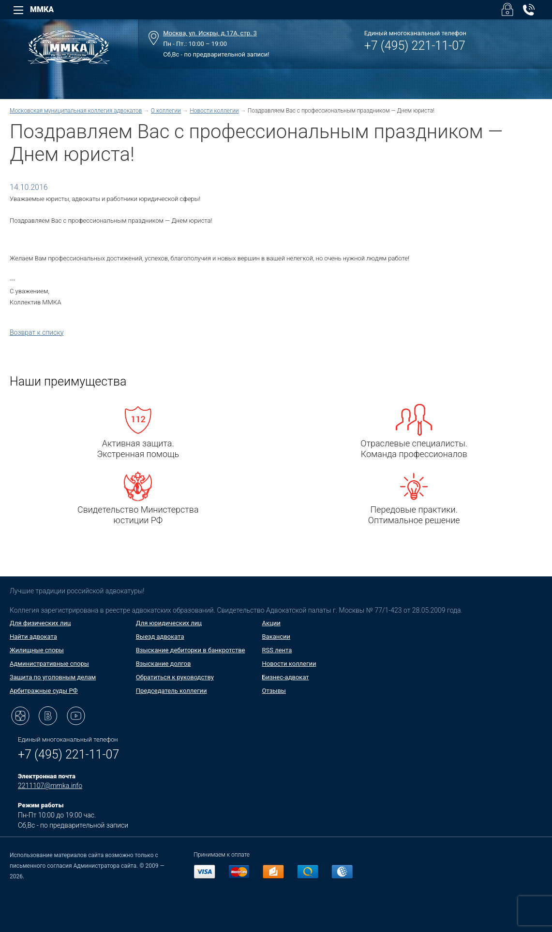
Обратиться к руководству (175, 677)
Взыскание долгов (163, 663)
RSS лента (277, 650)
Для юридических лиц (169, 623)
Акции (271, 623)
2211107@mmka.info (50, 785)
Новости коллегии (214, 110)
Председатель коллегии (171, 690)
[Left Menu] (18, 10)
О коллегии (166, 110)
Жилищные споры (37, 650)
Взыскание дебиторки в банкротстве (190, 650)
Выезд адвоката (160, 636)
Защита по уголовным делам (53, 677)
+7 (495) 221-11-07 (414, 46)
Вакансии (276, 636)
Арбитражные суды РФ (44, 690)
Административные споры (49, 663)
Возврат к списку (36, 332)
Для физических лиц (40, 623)
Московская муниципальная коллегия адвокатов (76, 110)
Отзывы (274, 690)
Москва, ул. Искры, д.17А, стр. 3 (210, 33)
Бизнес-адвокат (285, 677)
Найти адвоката (33, 636)
